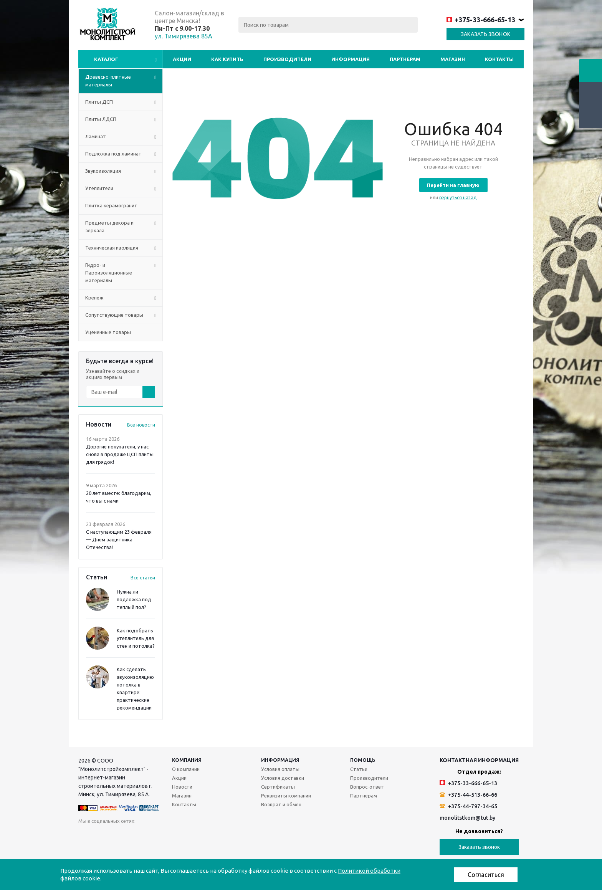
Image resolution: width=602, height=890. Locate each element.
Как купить (227, 59)
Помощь (362, 760)
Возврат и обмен (281, 804)
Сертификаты (278, 786)
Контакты (499, 59)
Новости (182, 786)
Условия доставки (282, 778)
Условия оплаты (280, 769)
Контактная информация (479, 760)
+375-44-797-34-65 (468, 806)
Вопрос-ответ (367, 786)
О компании (186, 769)
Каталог (106, 59)
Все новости (141, 424)
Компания (187, 760)
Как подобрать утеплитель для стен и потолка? (136, 638)
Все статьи (143, 577)
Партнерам (405, 59)
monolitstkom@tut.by (467, 818)
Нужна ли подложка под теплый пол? (134, 599)
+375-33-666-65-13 (481, 19)
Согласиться (486, 874)
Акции (182, 59)
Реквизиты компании (286, 795)
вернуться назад (457, 197)
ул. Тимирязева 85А (183, 36)
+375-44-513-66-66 (468, 795)
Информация (350, 59)
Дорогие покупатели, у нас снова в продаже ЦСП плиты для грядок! (120, 454)
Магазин (452, 59)
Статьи (358, 769)
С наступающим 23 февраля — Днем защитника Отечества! (119, 539)
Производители (287, 59)
